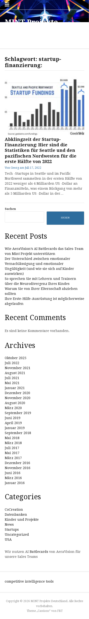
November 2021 (17, 368)
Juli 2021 (12, 378)
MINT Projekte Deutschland (31, 26)
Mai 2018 (12, 438)
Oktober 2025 (15, 358)
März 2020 (13, 408)
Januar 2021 (15, 388)
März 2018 (13, 443)
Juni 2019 (12, 418)
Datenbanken (16, 514)
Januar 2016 (15, 483)
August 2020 (15, 403)
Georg (15, 167)
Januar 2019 (15, 428)
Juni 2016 (12, 473)
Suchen (10, 209)
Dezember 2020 (17, 393)
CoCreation (14, 509)
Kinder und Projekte (22, 519)
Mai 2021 (12, 383)
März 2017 (13, 458)
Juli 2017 (12, 448)
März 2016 (13, 478)
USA (8, 539)
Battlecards (39, 552)
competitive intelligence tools (29, 581)
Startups (12, 529)
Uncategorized (17, 534)
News (9, 524)
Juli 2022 (12, 363)
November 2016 (17, 468)
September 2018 (18, 433)
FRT (60, 611)
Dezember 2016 (17, 463)
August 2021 (15, 373)
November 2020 (17, 398)
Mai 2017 (12, 453)
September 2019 (18, 413)
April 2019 (13, 423)
